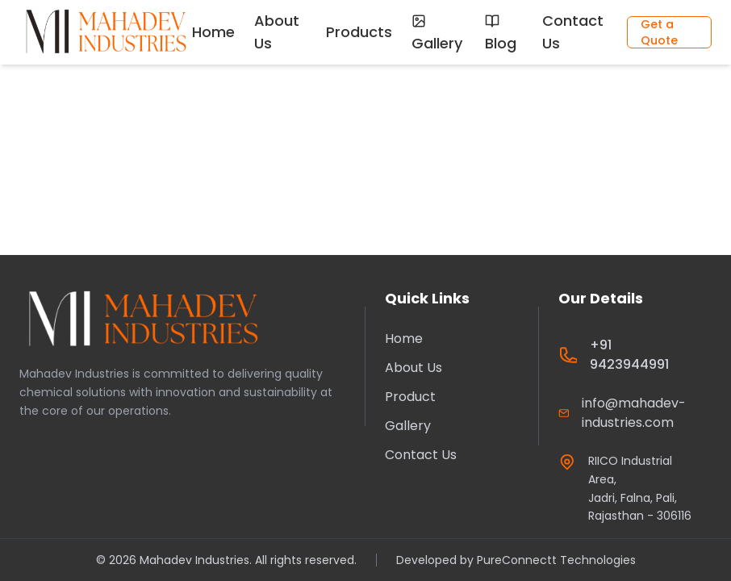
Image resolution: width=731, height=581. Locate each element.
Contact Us (573, 31)
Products (359, 32)
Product (410, 396)
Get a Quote (659, 32)
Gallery (436, 33)
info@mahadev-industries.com (634, 413)
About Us (276, 31)
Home (213, 32)
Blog (500, 33)
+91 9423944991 (629, 355)
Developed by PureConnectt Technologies (516, 560)
